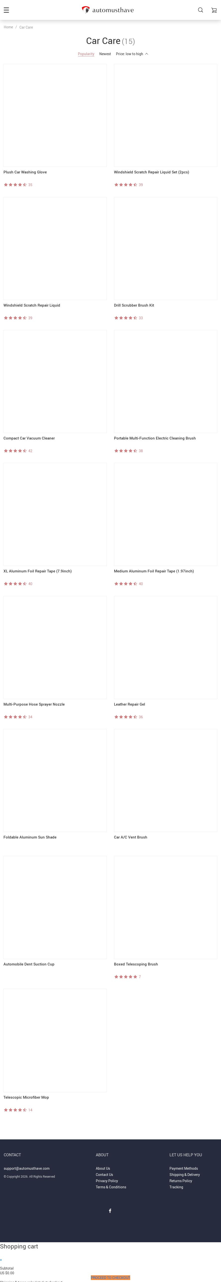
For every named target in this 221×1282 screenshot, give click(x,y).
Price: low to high (132, 53)
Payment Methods (183, 1165)
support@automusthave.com (27, 1165)
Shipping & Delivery (184, 1171)
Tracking (176, 1184)
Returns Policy (180, 1178)
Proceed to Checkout (110, 1275)
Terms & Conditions (111, 1184)
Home (8, 27)
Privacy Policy (107, 1178)
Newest (105, 53)
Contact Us (104, 1171)
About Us (103, 1165)
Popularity (86, 53)
